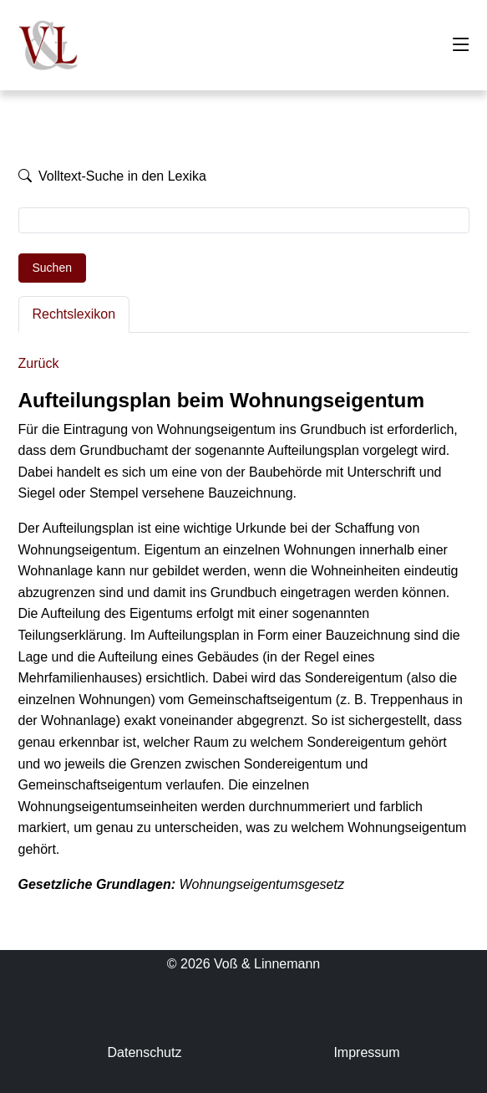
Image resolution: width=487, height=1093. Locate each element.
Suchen (52, 267)
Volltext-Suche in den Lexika (112, 176)
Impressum (366, 1052)
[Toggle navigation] (461, 45)
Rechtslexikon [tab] (74, 314)
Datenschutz (144, 1052)
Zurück (38, 363)
